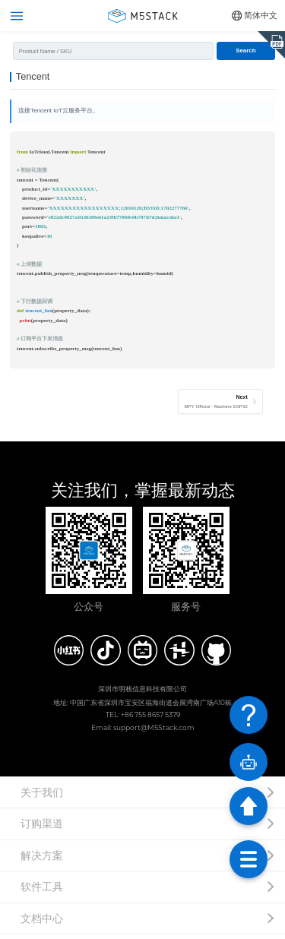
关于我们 (42, 797)
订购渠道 (42, 828)
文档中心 (42, 923)
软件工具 (42, 891)
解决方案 (42, 860)
